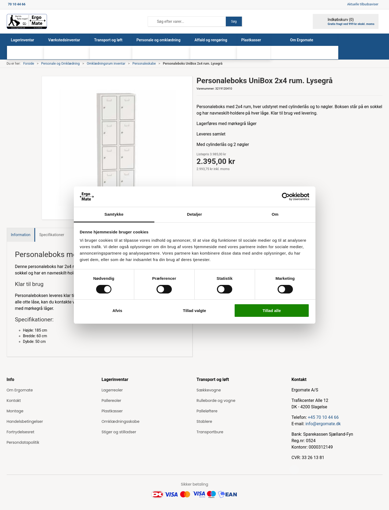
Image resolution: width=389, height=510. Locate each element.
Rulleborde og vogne (216, 400)
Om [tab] (275, 214)
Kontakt (14, 400)
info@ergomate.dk (323, 423)
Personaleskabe (144, 63)
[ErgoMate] (27, 21)
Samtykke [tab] (113, 214)
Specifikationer (51, 235)
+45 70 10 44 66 (323, 417)
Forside (28, 63)
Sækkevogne (209, 390)
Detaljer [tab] (194, 214)
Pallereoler (111, 400)
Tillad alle (272, 310)
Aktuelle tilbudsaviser (362, 4)
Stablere (204, 421)
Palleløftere (207, 411)
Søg (234, 21)
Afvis (117, 310)
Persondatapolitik (23, 442)
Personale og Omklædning (60, 63)
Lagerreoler (112, 390)
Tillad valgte (194, 310)
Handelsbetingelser (25, 421)
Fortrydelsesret (20, 432)
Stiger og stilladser (118, 432)
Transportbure (210, 432)
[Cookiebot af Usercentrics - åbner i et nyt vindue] (285, 197)
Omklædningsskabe (120, 421)
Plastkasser (112, 411)
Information (21, 235)
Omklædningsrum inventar (106, 63)
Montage (15, 411)
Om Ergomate (20, 390)
